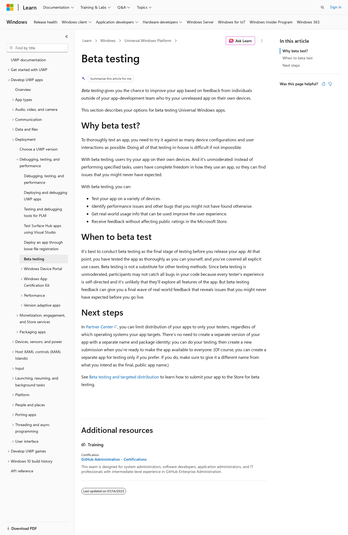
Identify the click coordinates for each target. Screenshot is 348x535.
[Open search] (322, 7)
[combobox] (37, 48)
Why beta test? (295, 50)
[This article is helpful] (323, 84)
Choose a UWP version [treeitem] (39, 149)
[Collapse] (66, 36)
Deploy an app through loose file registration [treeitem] (43, 246)
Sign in (335, 7)
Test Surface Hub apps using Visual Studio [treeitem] (42, 229)
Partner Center (99, 326)
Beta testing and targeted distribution (124, 377)
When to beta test (297, 57)
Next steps (291, 65)
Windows (108, 40)
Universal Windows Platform (148, 40)
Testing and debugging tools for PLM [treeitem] (43, 212)
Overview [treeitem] (23, 89)
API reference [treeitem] (22, 470)
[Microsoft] (10, 7)
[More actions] (262, 40)
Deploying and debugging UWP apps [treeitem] (45, 196)
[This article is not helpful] (330, 84)
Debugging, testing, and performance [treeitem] (44, 179)
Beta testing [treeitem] (34, 258)
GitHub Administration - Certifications (114, 459)
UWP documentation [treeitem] (28, 59)
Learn (87, 40)
